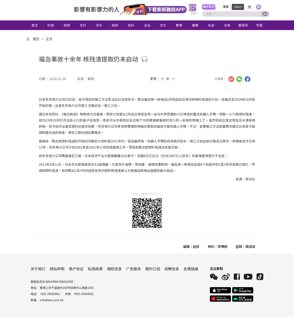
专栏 (83, 25)
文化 (163, 25)
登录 (226, 6)
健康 (195, 25)
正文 (49, 39)
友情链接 (191, 268)
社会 (211, 25)
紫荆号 (243, 25)
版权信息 (114, 268)
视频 (66, 25)
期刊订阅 (152, 268)
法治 (147, 25)
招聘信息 (171, 268)
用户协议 (76, 268)
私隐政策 (95, 268)
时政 (50, 25)
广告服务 (133, 268)
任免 (227, 25)
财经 (115, 25)
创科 (131, 25)
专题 (259, 25)
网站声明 (57, 268)
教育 (179, 25)
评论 (99, 25)
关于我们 (38, 268)
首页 (34, 25)
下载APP (238, 7)
